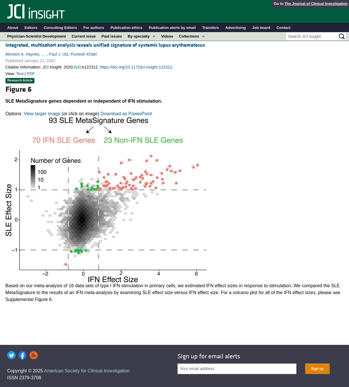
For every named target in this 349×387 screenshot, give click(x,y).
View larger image (42, 113)
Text (20, 73)
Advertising (235, 28)
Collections (189, 36)
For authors (93, 28)
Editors (30, 28)
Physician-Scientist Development (36, 36)
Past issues (111, 36)
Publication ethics (126, 28)
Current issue (84, 36)
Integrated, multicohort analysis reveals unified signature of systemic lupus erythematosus (105, 45)
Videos (167, 36)
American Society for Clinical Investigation (87, 370)
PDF (31, 73)
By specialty (139, 36)
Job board (261, 28)
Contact (283, 28)
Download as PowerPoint (126, 113)
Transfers (210, 28)
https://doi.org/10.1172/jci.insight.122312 (136, 67)
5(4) (77, 67)
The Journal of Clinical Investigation (316, 3)
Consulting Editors (60, 28)
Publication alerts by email (172, 28)
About (12, 28)
